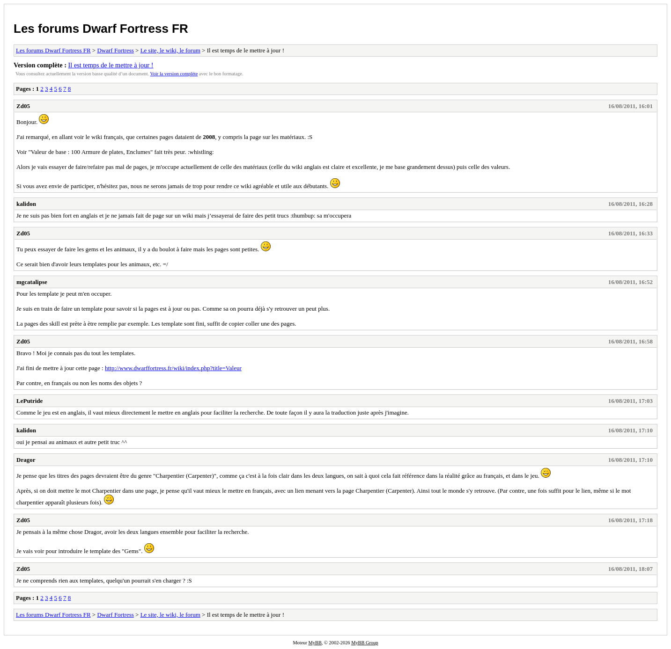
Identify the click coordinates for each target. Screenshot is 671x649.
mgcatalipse (31, 281)
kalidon (26, 203)
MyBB (315, 642)
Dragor (25, 459)
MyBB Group (364, 642)
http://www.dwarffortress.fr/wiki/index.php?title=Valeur (173, 368)
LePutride (29, 400)
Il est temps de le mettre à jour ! (111, 65)
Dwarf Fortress (115, 50)
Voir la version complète (174, 73)
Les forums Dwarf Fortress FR (101, 29)
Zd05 (23, 105)
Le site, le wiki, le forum (170, 50)
